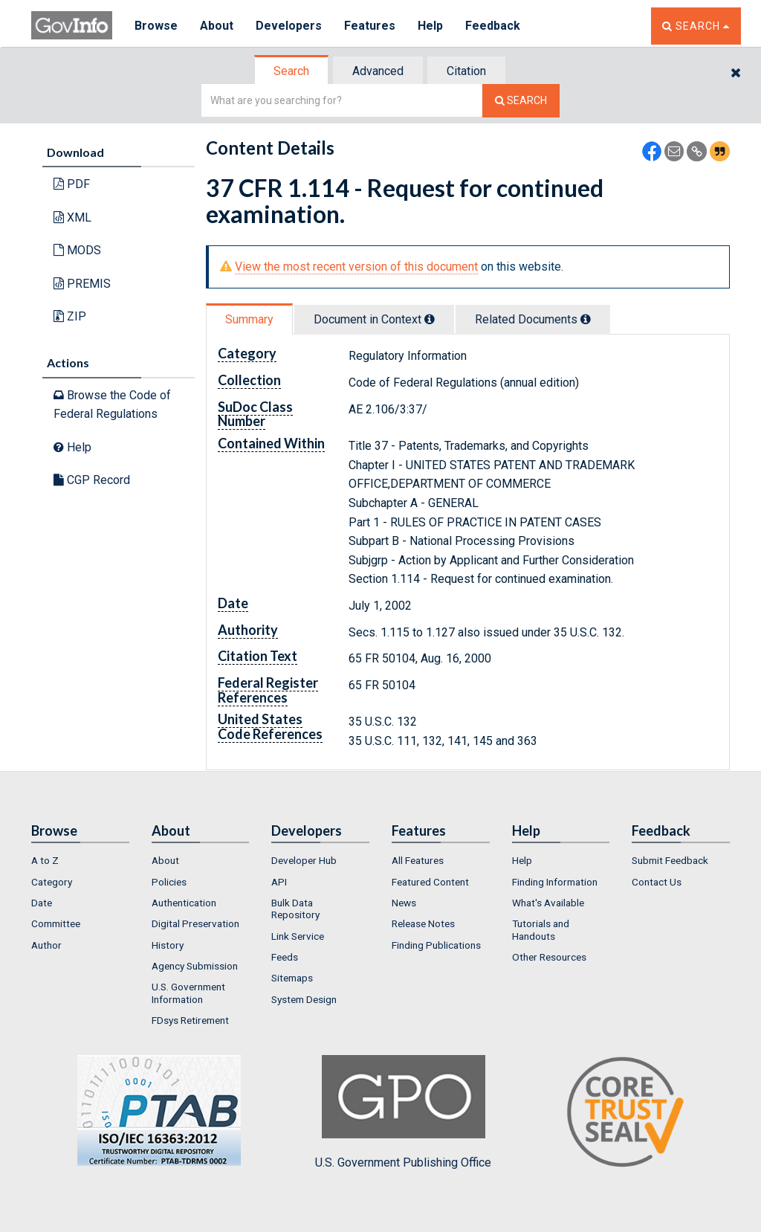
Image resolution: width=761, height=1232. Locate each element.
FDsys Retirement (190, 1020)
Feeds (284, 957)
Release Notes (423, 923)
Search (291, 71)
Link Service (297, 936)
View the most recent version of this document (356, 266)
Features (369, 26)
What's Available (548, 903)
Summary (249, 319)
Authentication (184, 903)
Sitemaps (292, 978)
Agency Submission (195, 966)
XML (72, 217)
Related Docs (533, 319)
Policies (169, 882)
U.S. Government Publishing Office (403, 1112)
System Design (304, 999)
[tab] (292, 71)
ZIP (70, 316)
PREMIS (82, 284)
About (216, 26)
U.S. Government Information (188, 992)
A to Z (45, 860)
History (168, 945)
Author (46, 945)
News (404, 903)
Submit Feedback (670, 860)
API (279, 882)
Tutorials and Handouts (540, 929)
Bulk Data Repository (295, 908)
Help (430, 26)
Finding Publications (436, 945)
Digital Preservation (195, 923)
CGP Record (92, 480)
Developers (289, 26)
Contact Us (656, 882)
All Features (418, 860)
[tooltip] (429, 319)
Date (41, 903)
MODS (77, 250)
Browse (156, 26)
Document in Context (374, 319)
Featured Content (430, 882)
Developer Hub (304, 860)
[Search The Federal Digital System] (521, 100)
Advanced (378, 71)
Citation (466, 71)
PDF (72, 184)
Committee (55, 923)
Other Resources (549, 957)
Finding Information (555, 882)
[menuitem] (80, 860)
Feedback (492, 26)
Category (51, 882)
